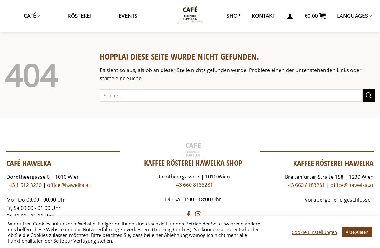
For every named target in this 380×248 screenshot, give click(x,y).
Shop (233, 15)
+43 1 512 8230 (24, 185)
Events (128, 15)
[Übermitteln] (369, 95)
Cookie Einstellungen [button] (314, 232)
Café (32, 15)
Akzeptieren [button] (357, 232)
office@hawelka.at (68, 185)
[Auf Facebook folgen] (188, 215)
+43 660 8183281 (193, 184)
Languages (354, 15)
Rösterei (79, 15)
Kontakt (263, 15)
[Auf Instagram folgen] (198, 215)
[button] (290, 16)
